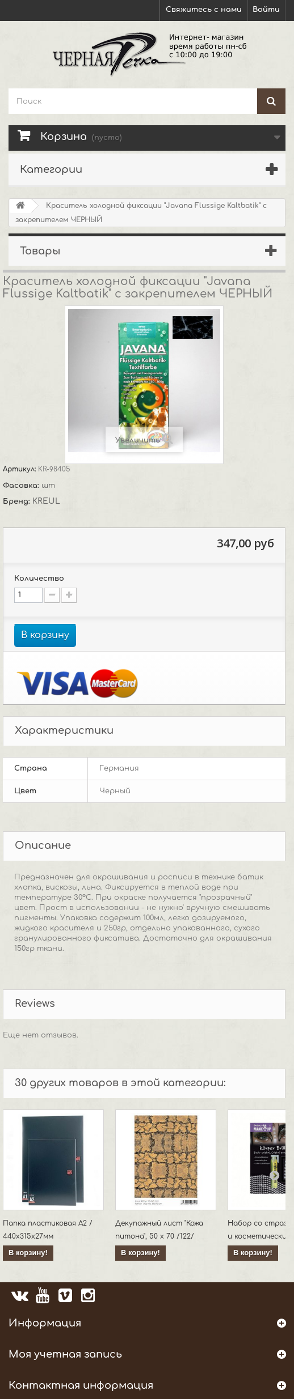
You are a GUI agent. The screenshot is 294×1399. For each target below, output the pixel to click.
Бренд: (17, 501)
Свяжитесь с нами (204, 10)
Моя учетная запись (65, 1354)
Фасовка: (22, 486)
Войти (266, 10)
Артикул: (20, 469)
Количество (39, 578)
